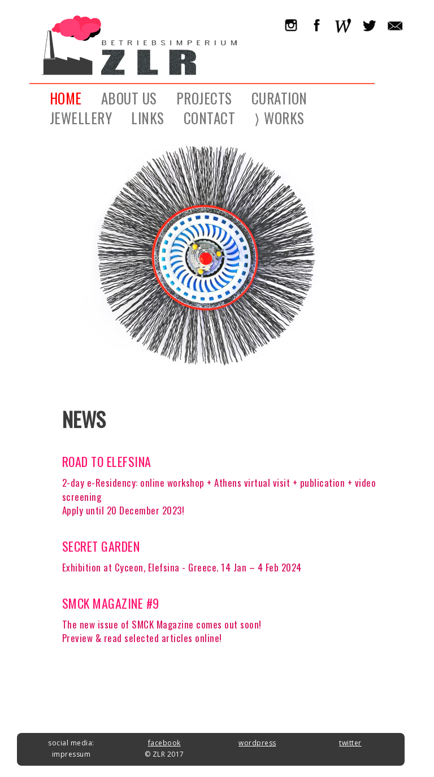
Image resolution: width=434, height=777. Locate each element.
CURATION (279, 97)
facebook (164, 743)
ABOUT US (129, 97)
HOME (66, 97)
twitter (350, 743)
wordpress (257, 743)
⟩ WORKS (279, 116)
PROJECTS (204, 97)
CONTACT (210, 116)
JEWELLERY (81, 116)
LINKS (147, 116)
